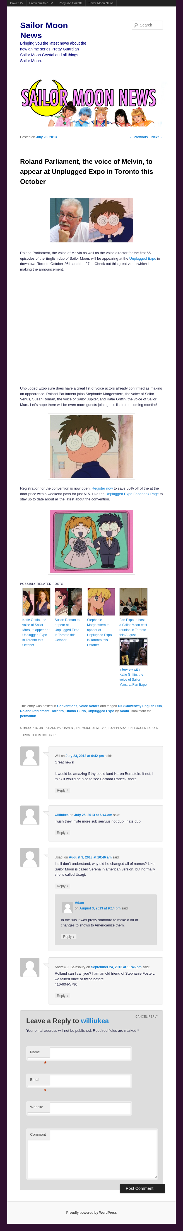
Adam (124, 711)
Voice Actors (89, 706)
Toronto (57, 711)
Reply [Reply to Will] (62, 790)
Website (36, 1107)
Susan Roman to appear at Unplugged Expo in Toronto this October (67, 630)
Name (38, 1053)
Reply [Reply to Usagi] (62, 886)
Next (157, 137)
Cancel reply (147, 1016)
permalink (28, 716)
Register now (102, 488)
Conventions (67, 706)
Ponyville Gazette (71, 3)
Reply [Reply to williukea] (62, 832)
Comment (38, 1134)
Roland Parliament (34, 711)
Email (38, 1081)
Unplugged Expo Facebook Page (132, 494)
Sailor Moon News (100, 3)
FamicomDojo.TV (41, 3)
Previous (138, 137)
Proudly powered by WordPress (91, 1213)
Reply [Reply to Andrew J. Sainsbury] (62, 995)
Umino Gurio (76, 711)
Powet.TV (16, 3)
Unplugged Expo (142, 258)
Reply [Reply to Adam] (68, 936)
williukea (62, 815)
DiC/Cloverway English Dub (140, 706)
